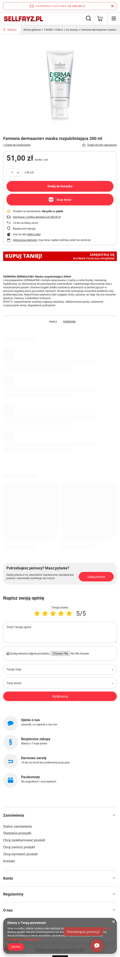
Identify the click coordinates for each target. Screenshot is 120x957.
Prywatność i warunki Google (23, 939)
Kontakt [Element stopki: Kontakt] (9, 861)
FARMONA (69, 321)
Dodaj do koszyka (60, 186)
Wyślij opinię (60, 696)
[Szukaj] (88, 18)
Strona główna (32, 29)
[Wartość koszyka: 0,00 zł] (100, 18)
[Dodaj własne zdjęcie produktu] (79, 653)
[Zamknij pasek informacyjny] (112, 6)
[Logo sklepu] (23, 18)
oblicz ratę (34, 234)
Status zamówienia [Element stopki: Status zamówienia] (17, 826)
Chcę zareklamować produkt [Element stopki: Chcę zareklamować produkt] (24, 840)
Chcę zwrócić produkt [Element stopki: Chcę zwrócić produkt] (19, 847)
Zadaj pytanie (96, 576)
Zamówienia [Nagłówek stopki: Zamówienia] (13, 815)
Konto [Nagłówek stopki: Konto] (8, 878)
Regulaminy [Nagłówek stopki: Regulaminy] (13, 894)
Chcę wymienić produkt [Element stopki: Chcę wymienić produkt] (20, 854)
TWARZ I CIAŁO (53, 29)
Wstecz (9, 30)
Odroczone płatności (25, 240)
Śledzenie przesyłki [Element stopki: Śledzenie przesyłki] (17, 833)
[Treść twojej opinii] (60, 632)
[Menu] (113, 18)
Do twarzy (72, 29)
